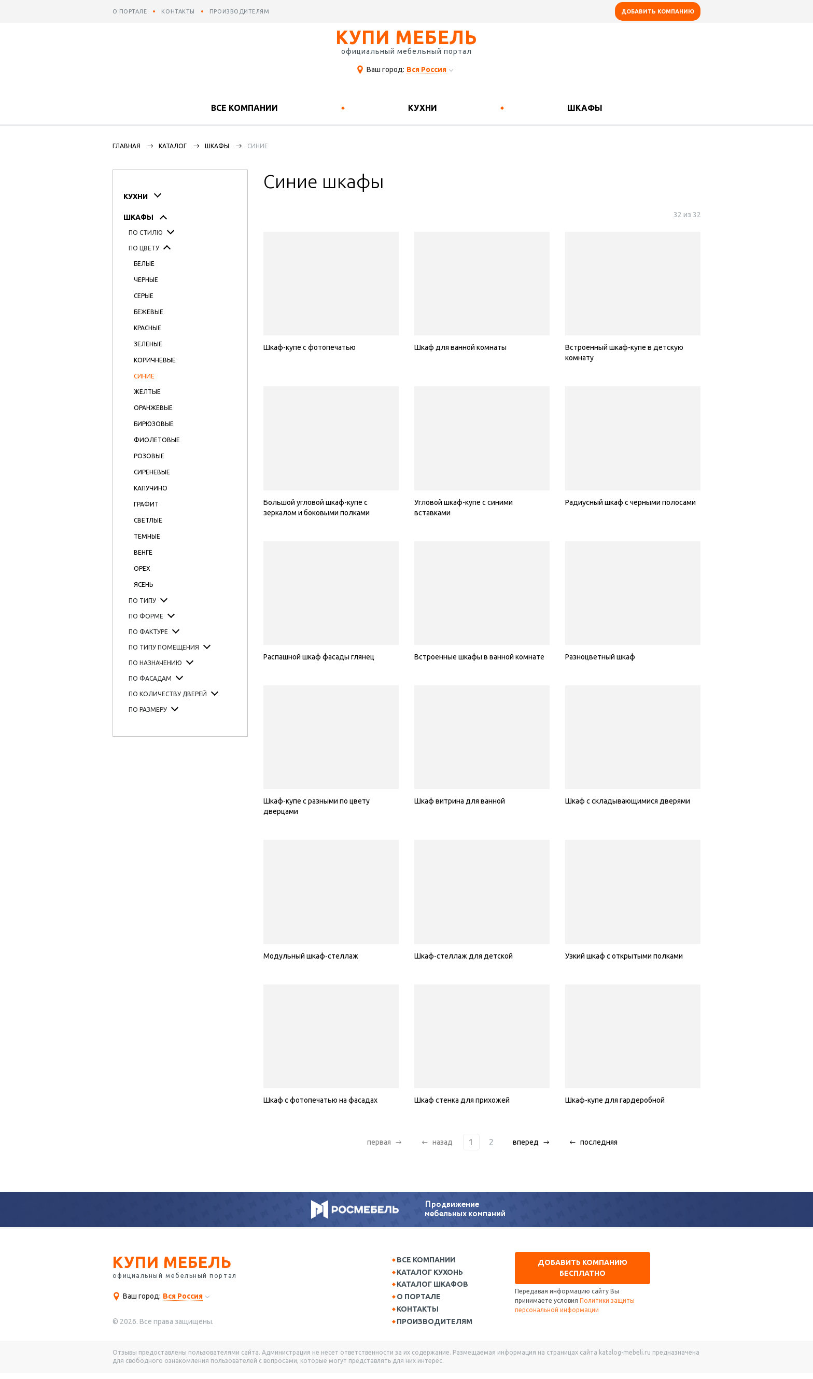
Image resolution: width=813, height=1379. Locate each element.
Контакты (422, 1314)
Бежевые (148, 311)
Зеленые (148, 344)
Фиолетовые (157, 440)
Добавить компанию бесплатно (582, 1267)
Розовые (149, 456)
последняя (595, 1142)
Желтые (147, 391)
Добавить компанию (657, 11)
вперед (523, 1142)
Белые (144, 263)
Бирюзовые (154, 423)
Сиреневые (152, 472)
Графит (146, 504)
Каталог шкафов (437, 1287)
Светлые (148, 520)
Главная (127, 146)
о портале (130, 11)
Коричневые (155, 360)
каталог (173, 146)
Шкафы (584, 107)
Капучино (150, 488)
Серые (143, 295)
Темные (147, 536)
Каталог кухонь (434, 1274)
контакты (177, 11)
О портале (423, 1300)
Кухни (422, 107)
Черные (146, 279)
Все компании (244, 107)
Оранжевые (153, 407)
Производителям (439, 1327)
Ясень (143, 584)
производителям (239, 11)
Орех (142, 568)
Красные (147, 328)
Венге (143, 552)
